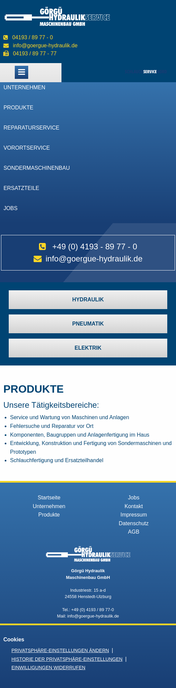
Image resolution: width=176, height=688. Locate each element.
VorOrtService (26, 148)
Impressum (133, 515)
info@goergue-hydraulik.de (45, 45)
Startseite (49, 497)
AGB (133, 532)
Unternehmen (24, 87)
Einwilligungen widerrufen (48, 667)
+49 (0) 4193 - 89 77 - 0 (94, 246)
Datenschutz (134, 523)
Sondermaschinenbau (36, 168)
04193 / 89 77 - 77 (34, 53)
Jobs (10, 208)
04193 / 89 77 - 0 (32, 37)
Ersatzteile (21, 188)
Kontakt (134, 506)
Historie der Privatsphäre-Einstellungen (67, 659)
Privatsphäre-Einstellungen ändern (60, 650)
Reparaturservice (31, 128)
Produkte (18, 107)
